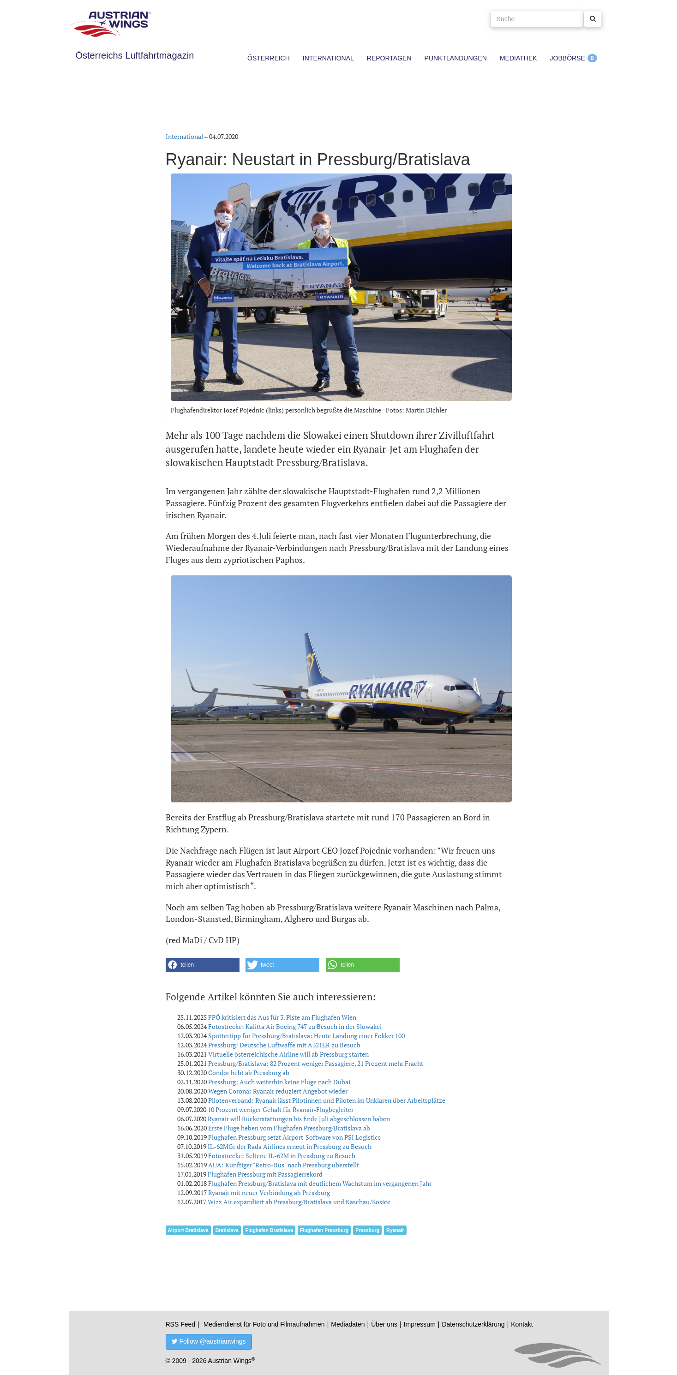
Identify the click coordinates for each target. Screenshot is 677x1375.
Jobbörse (567, 58)
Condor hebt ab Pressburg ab (248, 1072)
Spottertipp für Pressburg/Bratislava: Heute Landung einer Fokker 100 (306, 1035)
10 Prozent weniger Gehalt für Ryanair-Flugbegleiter (280, 1109)
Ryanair (395, 1230)
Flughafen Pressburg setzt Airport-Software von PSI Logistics (294, 1137)
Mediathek (518, 58)
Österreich (268, 58)
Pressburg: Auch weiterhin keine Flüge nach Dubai (279, 1081)
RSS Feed (181, 1324)
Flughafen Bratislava (269, 1230)
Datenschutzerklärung (473, 1324)
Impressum (420, 1324)
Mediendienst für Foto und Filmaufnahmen (264, 1324)
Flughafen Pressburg (324, 1230)
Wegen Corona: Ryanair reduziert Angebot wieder (277, 1091)
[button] (203, 965)
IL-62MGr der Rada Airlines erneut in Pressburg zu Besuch (289, 1146)
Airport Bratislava (188, 1230)
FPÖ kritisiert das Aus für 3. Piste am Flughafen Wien (282, 1017)
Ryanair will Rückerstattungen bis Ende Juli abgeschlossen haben (299, 1118)
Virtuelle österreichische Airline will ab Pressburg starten (288, 1054)
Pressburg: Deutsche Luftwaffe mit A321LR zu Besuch (284, 1044)
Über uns (384, 1324)
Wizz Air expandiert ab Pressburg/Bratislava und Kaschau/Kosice (299, 1201)
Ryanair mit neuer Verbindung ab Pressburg (269, 1192)
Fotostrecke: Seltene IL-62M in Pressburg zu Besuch (281, 1155)
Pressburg (367, 1230)
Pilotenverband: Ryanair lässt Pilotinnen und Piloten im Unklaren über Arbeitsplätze (326, 1100)
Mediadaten (348, 1324)
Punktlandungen (456, 58)
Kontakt (522, 1324)
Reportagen (389, 58)
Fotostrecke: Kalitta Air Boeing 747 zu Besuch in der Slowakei (295, 1026)
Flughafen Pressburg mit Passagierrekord (265, 1174)
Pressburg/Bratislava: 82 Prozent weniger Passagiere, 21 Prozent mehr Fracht (315, 1063)
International (328, 58)
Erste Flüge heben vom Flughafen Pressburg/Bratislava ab (289, 1128)
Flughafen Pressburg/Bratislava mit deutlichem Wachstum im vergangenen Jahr (319, 1183)
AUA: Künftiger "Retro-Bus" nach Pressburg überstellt (283, 1164)
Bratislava (227, 1230)
